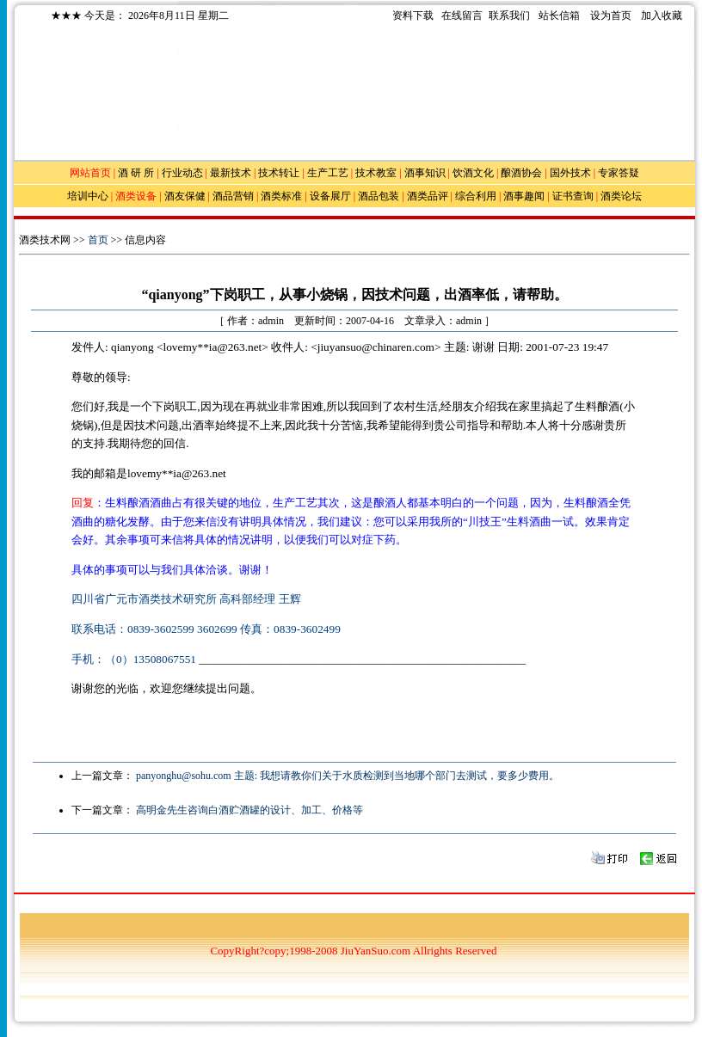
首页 (98, 240)
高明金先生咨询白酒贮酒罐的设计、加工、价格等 (249, 810)
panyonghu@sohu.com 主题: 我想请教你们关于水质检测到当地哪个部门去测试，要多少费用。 (347, 776)
